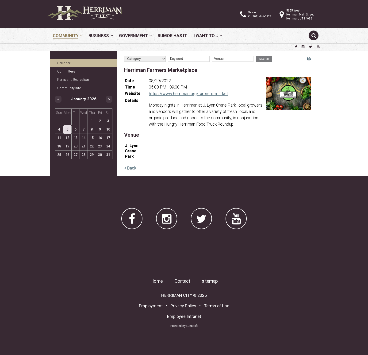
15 (92, 138)
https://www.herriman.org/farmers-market (188, 93)
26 (67, 155)
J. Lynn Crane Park (131, 151)
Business (98, 35)
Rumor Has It (172, 35)
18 (59, 146)
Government (133, 35)
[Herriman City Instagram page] (303, 46)
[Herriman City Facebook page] (296, 46)
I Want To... (206, 35)
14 (83, 138)
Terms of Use (216, 305)
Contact (182, 281)
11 (59, 138)
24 (108, 146)
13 (75, 138)
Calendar (63, 63)
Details (131, 100)
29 (92, 155)
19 (67, 146)
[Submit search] (313, 35)
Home (156, 281)
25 (59, 155)
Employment (151, 305)
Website (132, 93)
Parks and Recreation (73, 79)
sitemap (210, 281)
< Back (130, 168)
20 (75, 146)
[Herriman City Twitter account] (310, 46)
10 (108, 129)
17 (108, 138)
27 (75, 155)
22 (92, 146)
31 (108, 155)
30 (100, 155)
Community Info (69, 88)
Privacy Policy (183, 305)
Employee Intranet (184, 316)
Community (66, 35)
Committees (66, 71)
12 (67, 138)
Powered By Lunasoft (184, 326)
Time (130, 87)
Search (264, 59)
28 (83, 155)
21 (83, 146)
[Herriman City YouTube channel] (318, 46)
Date (129, 80)
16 (100, 138)
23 (100, 146)
